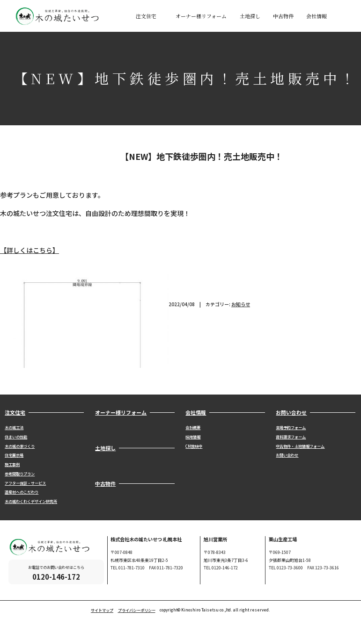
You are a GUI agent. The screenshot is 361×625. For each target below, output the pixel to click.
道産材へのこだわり (21, 492)
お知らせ (240, 304)
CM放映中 (193, 446)
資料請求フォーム (291, 436)
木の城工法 (14, 427)
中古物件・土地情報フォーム (300, 446)
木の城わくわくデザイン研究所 (31, 501)
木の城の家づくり (20, 446)
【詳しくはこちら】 (29, 250)
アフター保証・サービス (25, 483)
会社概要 (192, 427)
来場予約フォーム (291, 427)
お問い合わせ (287, 455)
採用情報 (192, 436)
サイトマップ (102, 610)
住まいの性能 (16, 436)
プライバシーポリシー (136, 610)
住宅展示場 (14, 455)
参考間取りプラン (20, 473)
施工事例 (12, 464)
